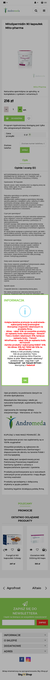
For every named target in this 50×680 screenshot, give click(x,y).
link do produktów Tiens (25, 354)
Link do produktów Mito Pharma (25, 356)
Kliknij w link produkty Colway (25, 352)
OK (25, 380)
